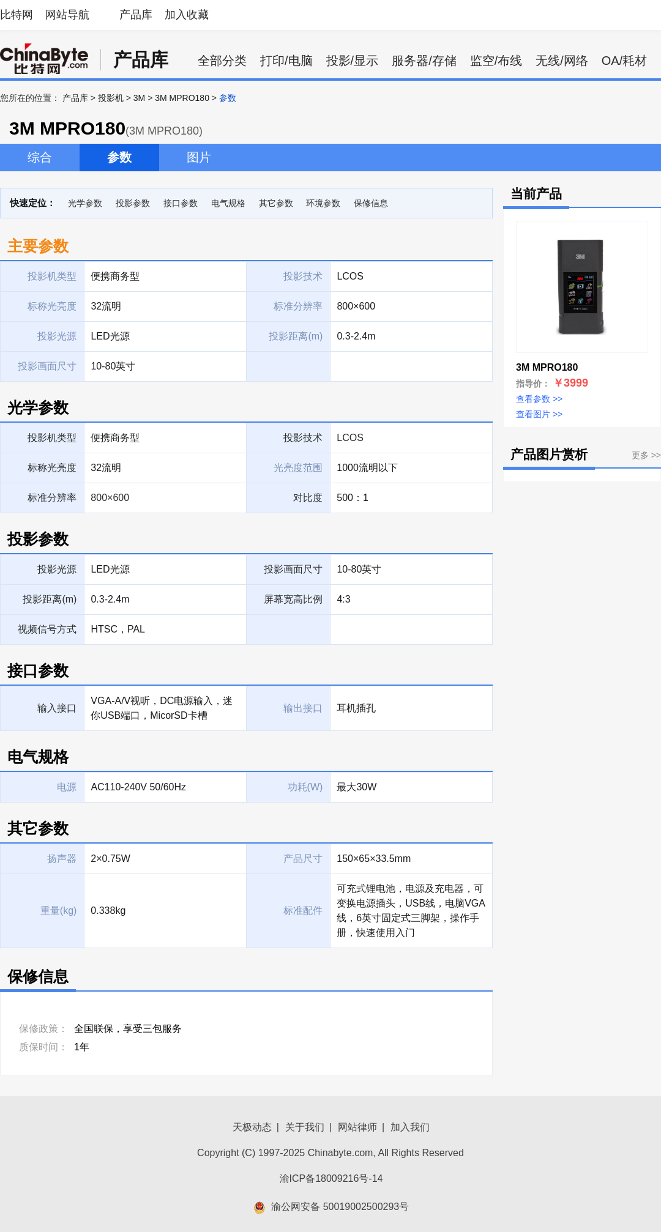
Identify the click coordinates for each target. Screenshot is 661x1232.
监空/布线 (496, 60)
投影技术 (303, 437)
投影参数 (133, 203)
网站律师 (357, 1127)
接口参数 (180, 203)
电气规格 (228, 203)
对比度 (308, 497)
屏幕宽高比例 (293, 599)
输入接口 (57, 708)
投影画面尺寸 (293, 569)
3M (139, 98)
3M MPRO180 (182, 98)
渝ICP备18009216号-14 (331, 1178)
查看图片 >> (539, 414)
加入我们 (410, 1127)
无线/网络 (562, 60)
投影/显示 (352, 60)
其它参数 (276, 203)
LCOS (350, 437)
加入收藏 (187, 15)
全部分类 (222, 60)
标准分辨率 (52, 497)
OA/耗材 (624, 60)
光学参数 (85, 203)
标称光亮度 (52, 467)
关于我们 (304, 1127)
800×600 (110, 497)
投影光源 (57, 569)
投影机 (111, 98)
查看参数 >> (539, 399)
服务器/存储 (424, 60)
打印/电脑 (286, 60)
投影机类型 (52, 437)
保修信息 (371, 203)
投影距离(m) (50, 599)
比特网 (16, 15)
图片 (199, 157)
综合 (40, 157)
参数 (119, 157)
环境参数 (323, 203)
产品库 (135, 15)
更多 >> (646, 455)
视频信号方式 (47, 629)
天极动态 (252, 1127)
